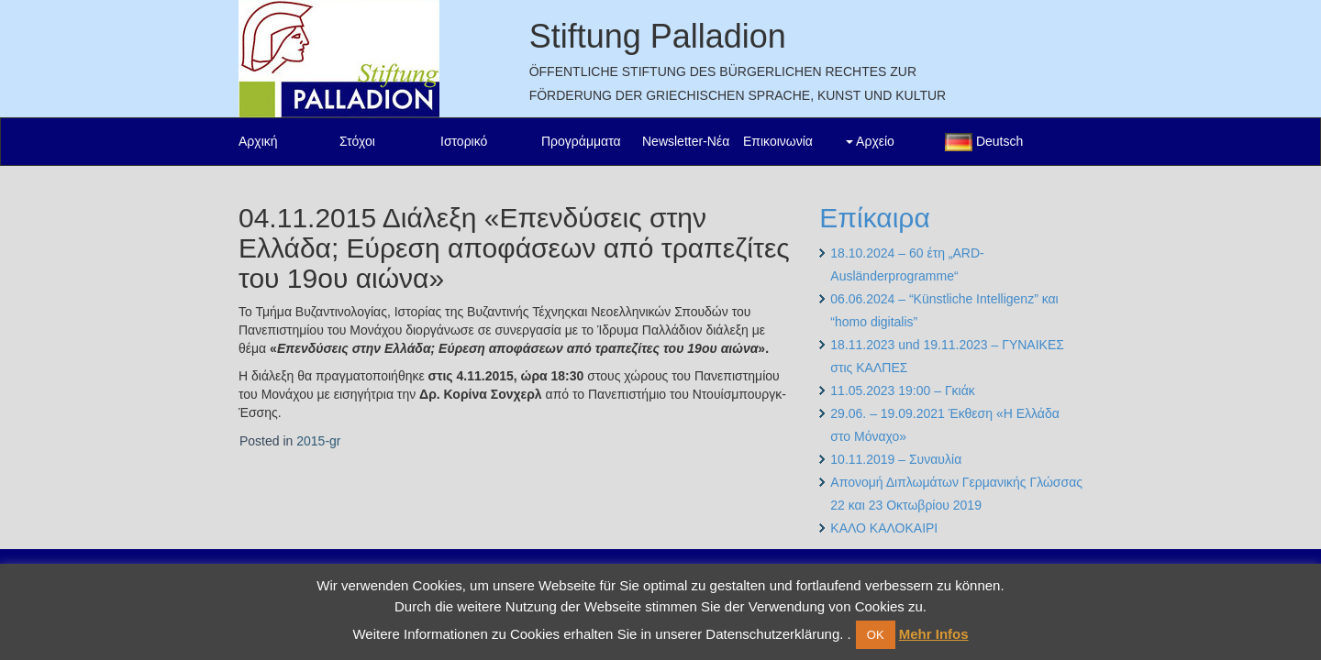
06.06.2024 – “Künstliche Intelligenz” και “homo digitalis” (944, 310)
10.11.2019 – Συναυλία (895, 459)
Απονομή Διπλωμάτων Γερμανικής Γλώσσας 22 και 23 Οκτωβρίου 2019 (956, 493)
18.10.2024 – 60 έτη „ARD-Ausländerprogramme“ (906, 264)
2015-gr (318, 441)
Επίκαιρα (874, 218)
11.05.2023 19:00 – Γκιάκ (902, 390)
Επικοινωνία (778, 141)
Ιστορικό (463, 141)
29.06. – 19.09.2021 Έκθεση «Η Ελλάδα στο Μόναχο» (945, 425)
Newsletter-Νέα (685, 141)
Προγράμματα (581, 141)
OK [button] (875, 635)
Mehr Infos (934, 634)
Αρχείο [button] (870, 141)
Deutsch (984, 142)
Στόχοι (357, 141)
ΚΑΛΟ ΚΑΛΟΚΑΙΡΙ (884, 528)
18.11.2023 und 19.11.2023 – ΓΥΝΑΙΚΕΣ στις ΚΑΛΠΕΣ (947, 356)
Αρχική (258, 141)
